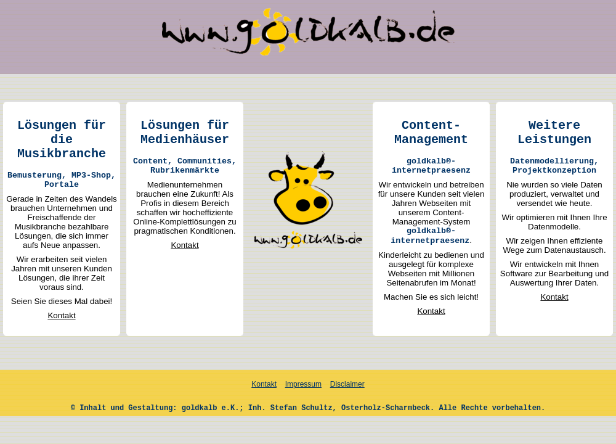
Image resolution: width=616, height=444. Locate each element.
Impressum (303, 384)
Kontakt (61, 315)
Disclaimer (347, 384)
